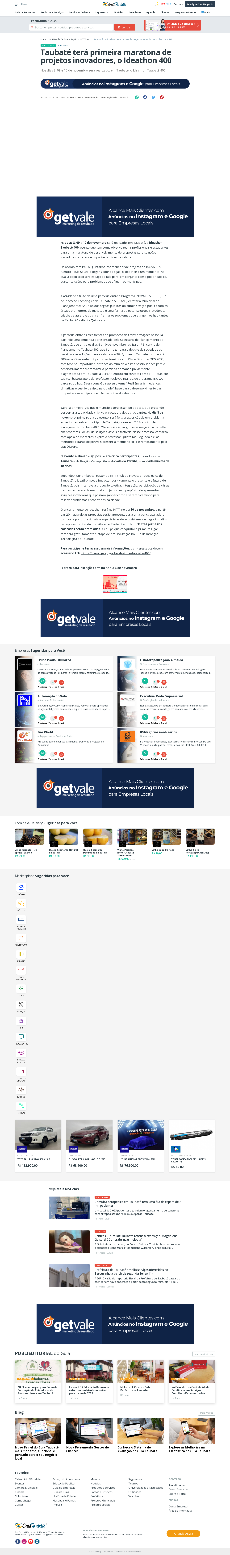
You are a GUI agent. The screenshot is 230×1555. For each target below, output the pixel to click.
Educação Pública (64, 1483)
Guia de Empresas (64, 1487)
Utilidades (134, 1492)
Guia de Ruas (61, 1492)
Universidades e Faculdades (145, 1487)
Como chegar (23, 1500)
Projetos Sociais (100, 1504)
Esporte (21, 956)
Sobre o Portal (177, 1494)
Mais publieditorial (203, 1354)
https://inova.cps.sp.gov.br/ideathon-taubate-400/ (115, 553)
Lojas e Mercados (21, 973)
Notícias (119, 12)
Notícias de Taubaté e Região (63, 39)
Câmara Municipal (26, 1487)
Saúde (21, 990)
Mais (205, 12)
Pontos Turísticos (102, 1492)
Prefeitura (97, 1496)
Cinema (165, 12)
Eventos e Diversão (21, 1074)
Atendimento (177, 1485)
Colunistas (135, 12)
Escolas (21, 1108)
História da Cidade (64, 1496)
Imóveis (21, 889)
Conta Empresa (178, 1506)
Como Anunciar (178, 1489)
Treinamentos (21, 1039)
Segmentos (102, 12)
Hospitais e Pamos (185, 12)
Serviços (21, 1007)
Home (43, 39)
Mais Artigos (206, 1412)
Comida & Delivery (79, 12)
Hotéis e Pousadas (21, 922)
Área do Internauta (180, 1510)
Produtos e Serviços (52, 12)
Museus (95, 1479)
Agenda (150, 12)
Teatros (133, 1483)
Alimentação (21, 940)
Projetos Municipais (103, 1500)
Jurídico (21, 1092)
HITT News (85, 39)
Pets (21, 1023)
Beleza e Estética (21, 1056)
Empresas (25, 12)
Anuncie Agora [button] (183, 1533)
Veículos (21, 905)
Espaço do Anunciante (66, 1479)
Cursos (19, 1504)
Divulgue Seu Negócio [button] (200, 4)
